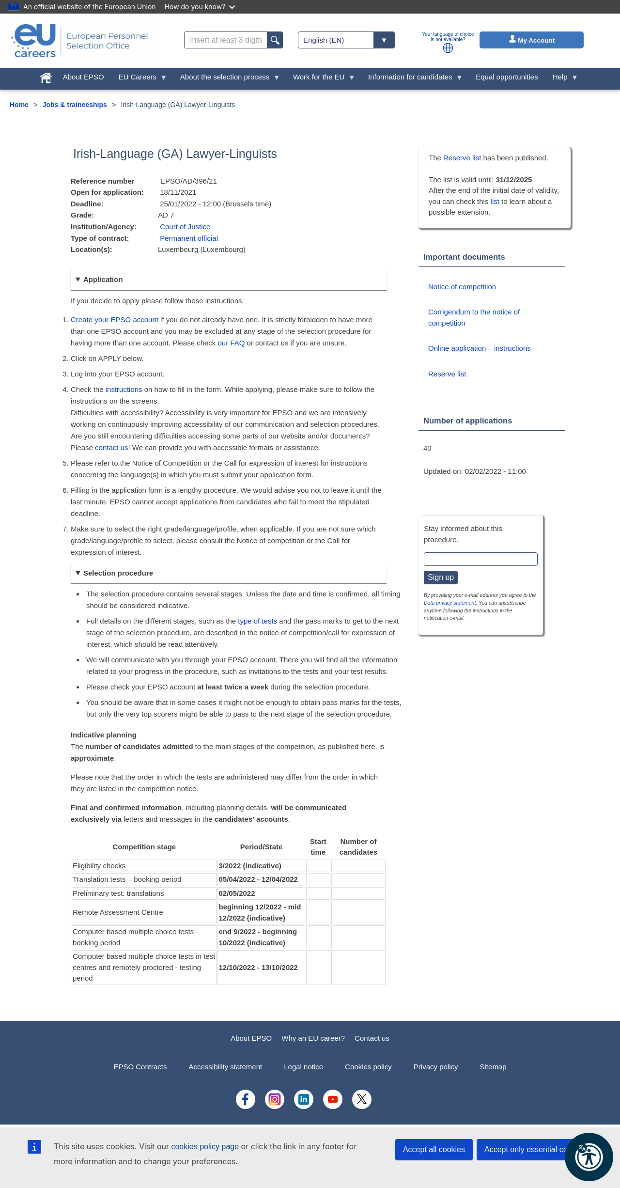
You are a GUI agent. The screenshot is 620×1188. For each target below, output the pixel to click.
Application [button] (103, 279)
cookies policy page (205, 1146)
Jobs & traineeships (75, 105)
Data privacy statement (450, 603)
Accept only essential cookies (535, 1149)
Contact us (372, 1038)
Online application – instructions (479, 348)
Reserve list (463, 158)
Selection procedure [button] (118, 573)
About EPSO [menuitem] (83, 77)
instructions (124, 389)
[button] (448, 48)
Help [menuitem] (561, 79)
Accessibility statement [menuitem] (225, 1067)
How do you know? (200, 6)
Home (19, 105)
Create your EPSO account (114, 319)
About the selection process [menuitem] (226, 79)
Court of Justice (185, 226)
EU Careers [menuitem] (139, 79)
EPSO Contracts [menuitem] (140, 1067)
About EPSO (251, 1038)
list (495, 201)
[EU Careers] (79, 41)
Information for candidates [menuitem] (412, 79)
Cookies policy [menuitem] (368, 1067)
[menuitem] (46, 76)
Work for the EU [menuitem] (321, 79)
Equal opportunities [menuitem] (507, 77)
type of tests (257, 621)
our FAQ (231, 343)
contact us (111, 447)
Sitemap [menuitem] (493, 1067)
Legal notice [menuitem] (303, 1067)
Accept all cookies (434, 1149)
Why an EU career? (313, 1038)
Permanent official (189, 238)
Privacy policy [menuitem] (436, 1067)
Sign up (441, 577)
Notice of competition (462, 286)
